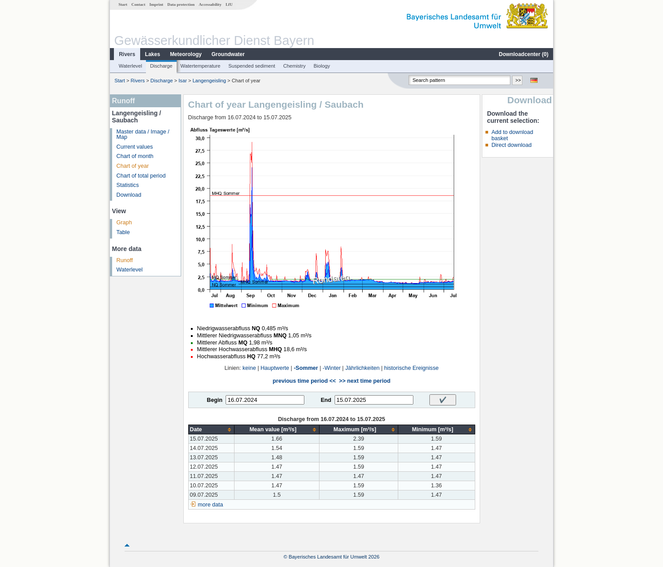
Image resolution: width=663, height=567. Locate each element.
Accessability (210, 4)
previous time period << (304, 381)
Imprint (156, 4)
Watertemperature (201, 66)
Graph (124, 222)
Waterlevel (130, 66)
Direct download (511, 145)
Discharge (161, 66)
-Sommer (306, 368)
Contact (138, 4)
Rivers (127, 54)
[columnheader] (211, 429)
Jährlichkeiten (362, 368)
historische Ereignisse (411, 368)
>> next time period (364, 381)
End (326, 400)
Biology (322, 66)
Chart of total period (141, 176)
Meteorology (186, 54)
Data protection (180, 4)
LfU (229, 4)
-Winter (332, 368)
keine (249, 368)
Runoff (125, 260)
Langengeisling (209, 80)
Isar (182, 80)
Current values (135, 147)
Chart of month (135, 156)
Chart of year (133, 166)
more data (210, 505)
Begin (214, 400)
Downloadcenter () (523, 54)
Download (129, 195)
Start (122, 4)
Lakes (152, 54)
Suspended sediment (251, 66)
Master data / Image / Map (143, 135)
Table (123, 232)
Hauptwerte (274, 368)
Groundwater (228, 54)
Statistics (128, 185)
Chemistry (294, 66)
